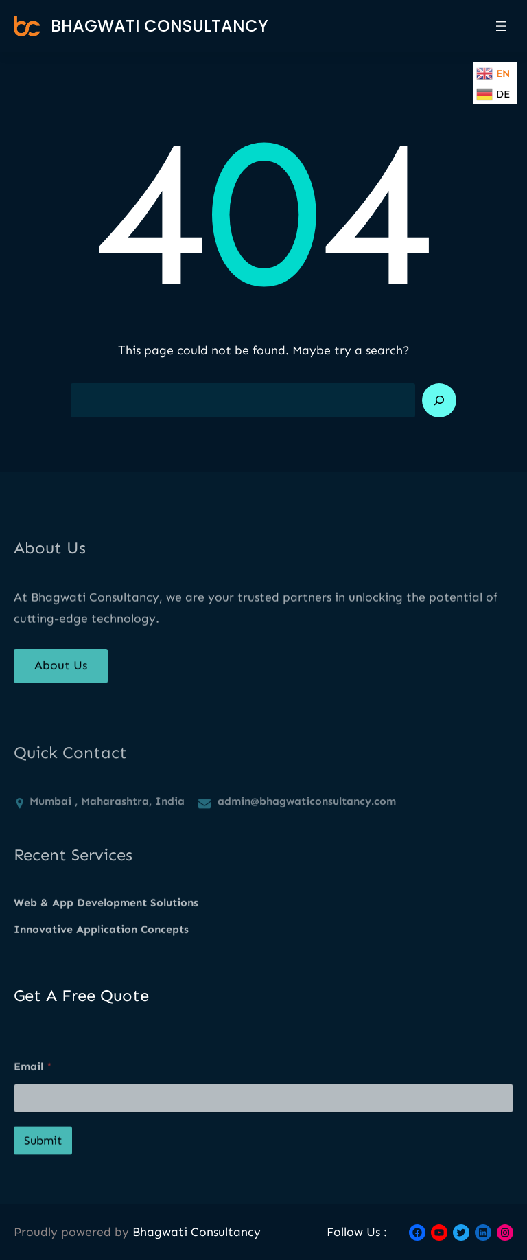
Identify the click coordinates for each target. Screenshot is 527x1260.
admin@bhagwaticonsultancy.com (307, 827)
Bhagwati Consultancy (159, 25)
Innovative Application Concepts (101, 941)
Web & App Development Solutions (106, 914)
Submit (43, 1171)
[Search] (439, 400)
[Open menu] (501, 26)
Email (33, 1096)
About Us (60, 675)
